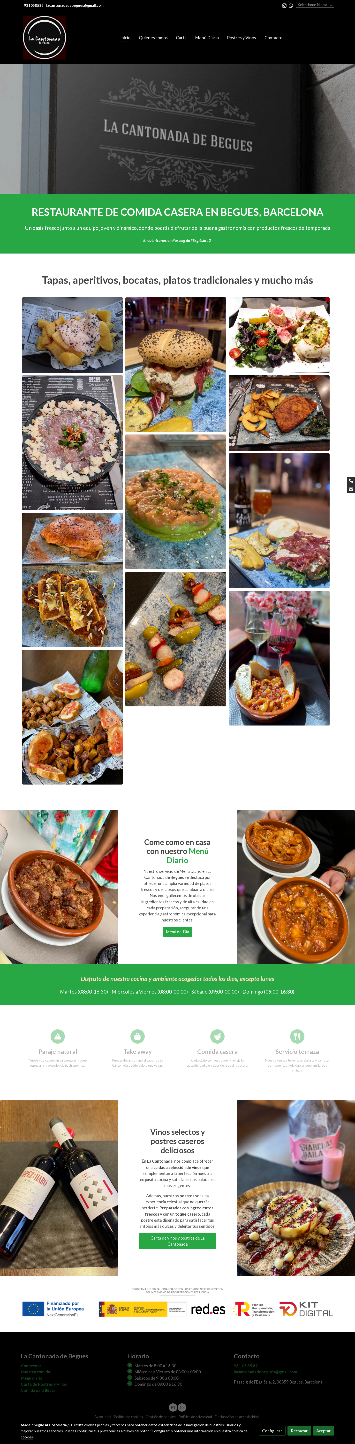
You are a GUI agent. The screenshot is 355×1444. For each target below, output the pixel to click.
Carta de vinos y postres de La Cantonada (178, 1241)
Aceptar (323, 1430)
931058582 (34, 5)
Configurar (272, 1430)
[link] (44, 38)
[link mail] (351, 489)
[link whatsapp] (291, 5)
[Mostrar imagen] (72, 335)
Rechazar (299, 1430)
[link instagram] (284, 5)
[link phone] (351, 481)
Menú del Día (177, 931)
